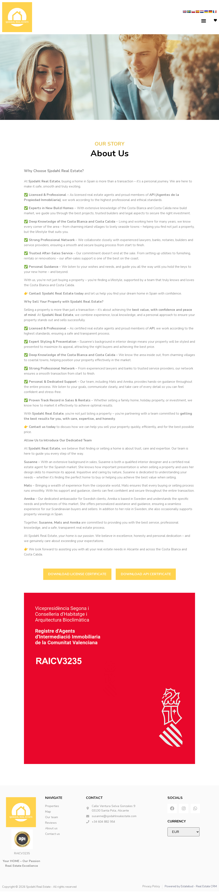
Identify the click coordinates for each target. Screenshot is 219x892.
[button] (203, 21)
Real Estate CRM (206, 887)
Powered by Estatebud (179, 887)
